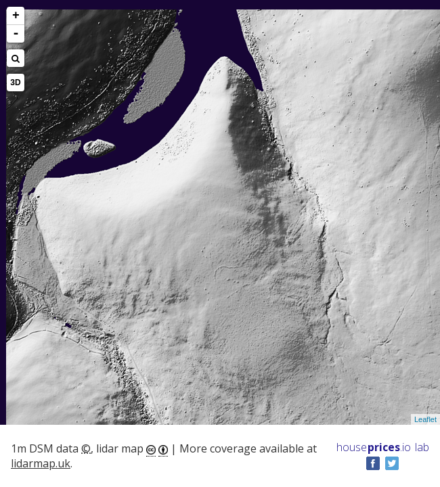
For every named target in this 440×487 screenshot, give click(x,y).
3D (15, 82)
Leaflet (425, 419)
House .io (373, 447)
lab (422, 447)
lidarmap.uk (40, 463)
